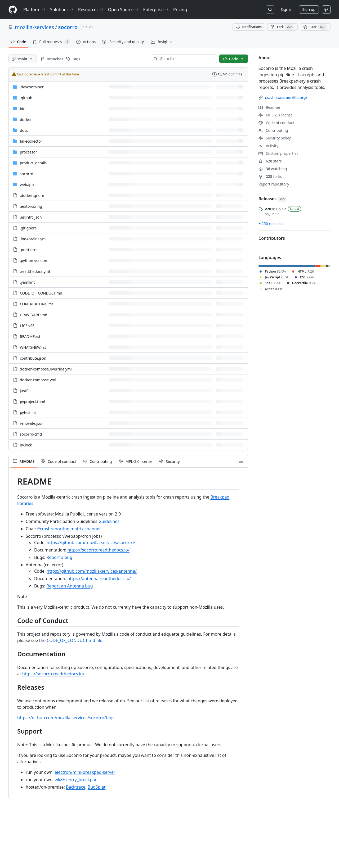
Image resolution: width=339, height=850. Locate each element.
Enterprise (156, 9)
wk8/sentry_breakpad (76, 780)
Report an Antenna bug (69, 586)
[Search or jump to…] (270, 9)
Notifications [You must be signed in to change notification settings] (249, 27)
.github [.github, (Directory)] (26, 97)
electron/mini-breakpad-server (85, 772)
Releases (272, 199)
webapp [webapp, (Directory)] (27, 184)
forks (270, 176)
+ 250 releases (270, 223)
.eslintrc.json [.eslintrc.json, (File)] (31, 217)
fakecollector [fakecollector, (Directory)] (31, 141)
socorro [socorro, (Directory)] (26, 173)
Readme (269, 107)
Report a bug (59, 557)
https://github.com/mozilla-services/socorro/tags (65, 718)
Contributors (271, 238)
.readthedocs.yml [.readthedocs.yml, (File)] (35, 271)
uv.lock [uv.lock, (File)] (26, 444)
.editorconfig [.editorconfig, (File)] (31, 206)
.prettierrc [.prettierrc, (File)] (28, 249)
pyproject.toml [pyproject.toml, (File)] (32, 401)
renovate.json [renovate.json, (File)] (31, 423)
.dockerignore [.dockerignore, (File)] (32, 195)
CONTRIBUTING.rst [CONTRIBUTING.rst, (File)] (36, 303)
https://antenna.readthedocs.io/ (99, 578)
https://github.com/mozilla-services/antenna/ (92, 571)
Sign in (286, 9)
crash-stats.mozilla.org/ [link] (286, 97)
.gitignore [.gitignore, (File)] (28, 227)
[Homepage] (12, 9)
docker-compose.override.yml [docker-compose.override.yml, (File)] (46, 369)
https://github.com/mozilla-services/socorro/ (91, 542)
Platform (34, 9)
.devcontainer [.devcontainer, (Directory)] (32, 86)
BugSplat (97, 787)
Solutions (62, 9)
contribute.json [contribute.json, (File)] (33, 358)
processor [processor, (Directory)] (28, 152)
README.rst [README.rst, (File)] (30, 336)
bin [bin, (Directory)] (22, 108)
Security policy (274, 138)
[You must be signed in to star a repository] (315, 27)
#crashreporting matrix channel (68, 529)
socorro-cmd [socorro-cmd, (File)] (31, 434)
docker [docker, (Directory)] (26, 119)
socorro (68, 27)
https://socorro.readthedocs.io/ (98, 550)
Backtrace (75, 787)
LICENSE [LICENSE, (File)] (27, 325)
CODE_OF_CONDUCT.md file (74, 640)
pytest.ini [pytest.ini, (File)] (28, 412)
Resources (91, 9)
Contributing (273, 130)
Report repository (273, 184)
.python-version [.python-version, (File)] (33, 260)
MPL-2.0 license (275, 114)
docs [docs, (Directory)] (24, 130)
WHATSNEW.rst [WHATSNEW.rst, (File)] (33, 347)
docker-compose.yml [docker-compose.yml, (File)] (38, 379)
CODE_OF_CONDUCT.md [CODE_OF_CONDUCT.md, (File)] (41, 293)
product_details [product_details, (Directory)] (33, 162)
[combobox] (186, 59)
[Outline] (241, 461)
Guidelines (109, 521)
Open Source (123, 9)
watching (272, 168)
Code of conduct (276, 122)
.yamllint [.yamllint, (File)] (27, 282)
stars (270, 161)
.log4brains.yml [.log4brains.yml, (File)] (33, 238)
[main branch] (22, 59)
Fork (282, 27)
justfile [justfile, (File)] (26, 390)
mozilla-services (34, 27)
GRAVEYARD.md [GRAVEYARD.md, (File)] (33, 314)
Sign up (308, 9)
